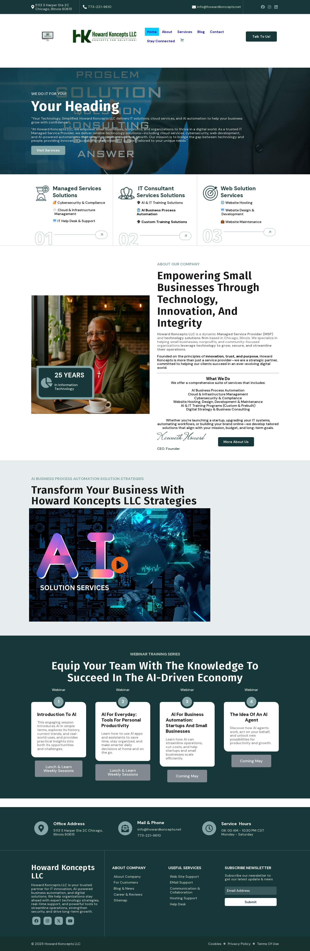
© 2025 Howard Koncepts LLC (56, 944)
